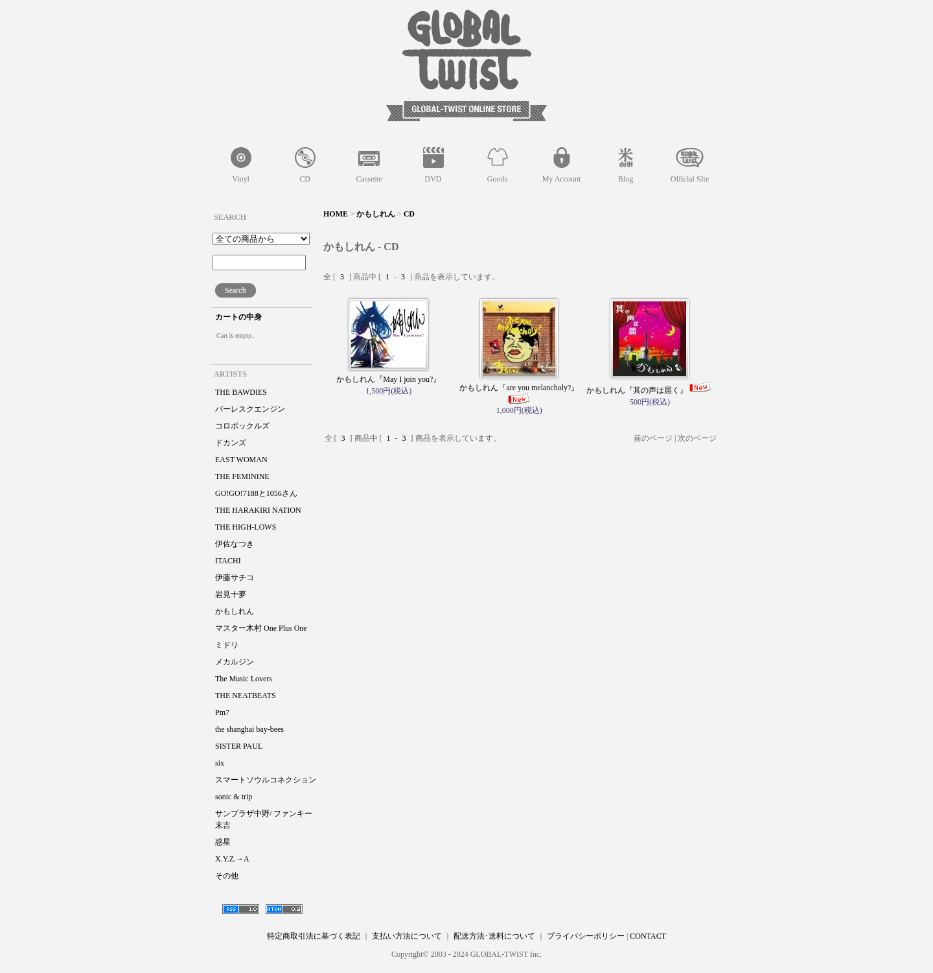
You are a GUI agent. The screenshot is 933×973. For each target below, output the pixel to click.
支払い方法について (407, 936)
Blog (625, 178)
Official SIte (690, 178)
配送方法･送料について (494, 936)
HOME (335, 213)
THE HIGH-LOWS (245, 527)
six (219, 763)
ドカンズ (230, 442)
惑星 (223, 842)
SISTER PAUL (238, 746)
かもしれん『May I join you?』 (388, 379)
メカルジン (234, 661)
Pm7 (222, 712)
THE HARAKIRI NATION (258, 510)
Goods (497, 178)
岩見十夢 (230, 594)
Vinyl (240, 178)
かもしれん (234, 611)
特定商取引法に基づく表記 (313, 936)
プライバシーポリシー (586, 936)
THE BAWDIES (241, 392)
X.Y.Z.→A (232, 858)
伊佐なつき (234, 543)
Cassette (369, 178)
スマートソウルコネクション (265, 779)
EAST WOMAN (241, 459)
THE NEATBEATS (245, 695)
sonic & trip (233, 796)
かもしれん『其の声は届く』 (649, 390)
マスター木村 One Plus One (261, 628)
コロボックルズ (242, 425)
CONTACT (648, 936)
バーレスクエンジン (250, 409)
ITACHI (228, 560)
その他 (226, 875)
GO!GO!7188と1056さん (256, 493)
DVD (433, 178)
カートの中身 (238, 317)
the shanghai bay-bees (249, 729)
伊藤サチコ (234, 577)
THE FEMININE (242, 476)
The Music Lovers (243, 678)
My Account (561, 178)
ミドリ (226, 645)
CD (304, 178)
